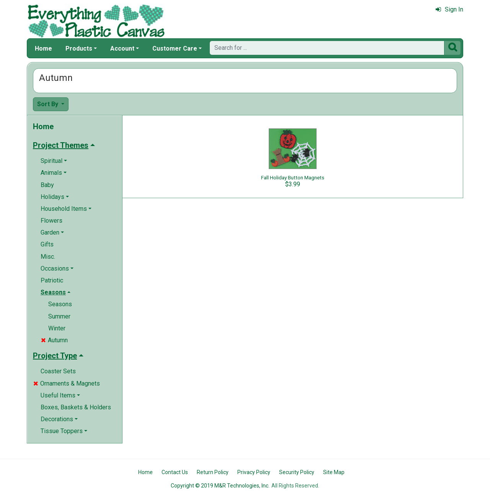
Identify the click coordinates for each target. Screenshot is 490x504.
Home (43, 48)
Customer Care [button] (174, 48)
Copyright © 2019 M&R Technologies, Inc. (220, 486)
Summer (59, 316)
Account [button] (122, 48)
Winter (56, 328)
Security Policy (296, 472)
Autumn (54, 340)
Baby (47, 185)
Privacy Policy (253, 472)
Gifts (47, 244)
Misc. (48, 256)
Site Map (334, 472)
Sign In (449, 9)
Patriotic (52, 280)
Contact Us (175, 472)
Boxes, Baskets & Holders (76, 407)
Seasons (60, 304)
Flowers (51, 220)
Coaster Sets (58, 371)
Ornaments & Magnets (66, 383)
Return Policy (213, 472)
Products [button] (78, 48)
